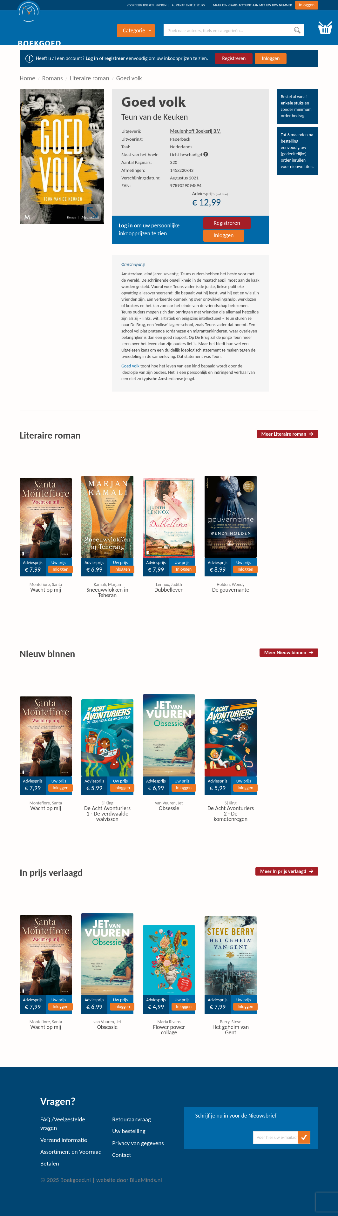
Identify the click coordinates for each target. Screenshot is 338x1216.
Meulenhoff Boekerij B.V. (195, 131)
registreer (115, 58)
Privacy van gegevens (138, 1143)
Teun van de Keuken (154, 117)
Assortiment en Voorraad (71, 1151)
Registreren (234, 58)
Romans (52, 78)
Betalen (49, 1163)
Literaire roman (89, 78)
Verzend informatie (63, 1140)
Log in (92, 58)
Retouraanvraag (131, 1119)
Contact (121, 1155)
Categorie (137, 30)
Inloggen (306, 5)
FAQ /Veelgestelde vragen (62, 1124)
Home (27, 78)
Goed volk (129, 78)
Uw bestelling (128, 1131)
